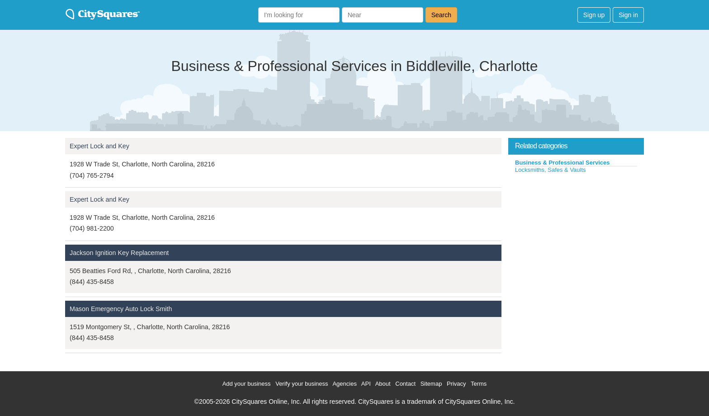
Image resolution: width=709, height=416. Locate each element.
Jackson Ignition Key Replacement (119, 252)
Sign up (594, 15)
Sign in (628, 15)
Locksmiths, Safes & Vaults (550, 169)
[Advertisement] (576, 241)
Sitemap (431, 383)
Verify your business (301, 383)
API (366, 383)
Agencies (344, 383)
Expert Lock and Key (99, 146)
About (383, 383)
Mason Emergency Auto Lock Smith (121, 308)
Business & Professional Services (562, 162)
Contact (405, 383)
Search (441, 15)
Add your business (246, 383)
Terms (479, 383)
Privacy (456, 383)
